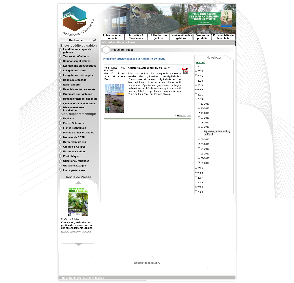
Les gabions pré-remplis (78, 75)
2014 (200, 80)
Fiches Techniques (74, 127)
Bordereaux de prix (75, 142)
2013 (200, 85)
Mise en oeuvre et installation (74, 109)
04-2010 (205, 149)
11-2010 (205, 108)
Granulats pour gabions (77, 94)
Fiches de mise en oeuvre (78, 132)
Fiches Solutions (73, 123)
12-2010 (205, 103)
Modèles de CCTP (74, 137)
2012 (200, 90)
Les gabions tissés (74, 70)
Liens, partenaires (74, 170)
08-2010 (205, 122)
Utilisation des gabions (158, 37)
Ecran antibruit (72, 84)
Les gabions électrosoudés (79, 65)
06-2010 (205, 139)
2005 (200, 187)
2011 (200, 95)
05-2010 (205, 144)
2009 (200, 168)
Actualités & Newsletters (135, 37)
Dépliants (69, 118)
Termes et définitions (76, 56)
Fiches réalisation (74, 151)
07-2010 (205, 126)
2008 (200, 173)
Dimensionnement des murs (80, 98)
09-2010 (205, 118)
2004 (200, 192)
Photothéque (71, 156)
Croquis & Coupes (74, 146)
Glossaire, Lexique (74, 165)
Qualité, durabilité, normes (79, 103)
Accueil (200, 62)
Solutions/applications (77, 61)
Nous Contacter (72, 278)
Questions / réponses (76, 160)
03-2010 (205, 153)
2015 (200, 76)
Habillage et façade (75, 79)
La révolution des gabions (181, 37)
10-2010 (205, 113)
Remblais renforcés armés (79, 89)
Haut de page (184, 115)
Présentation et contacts (112, 37)
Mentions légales (93, 278)
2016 (200, 71)
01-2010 (205, 163)
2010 (200, 99)
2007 (200, 177)
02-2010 (205, 158)
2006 (200, 182)
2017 (200, 66)
